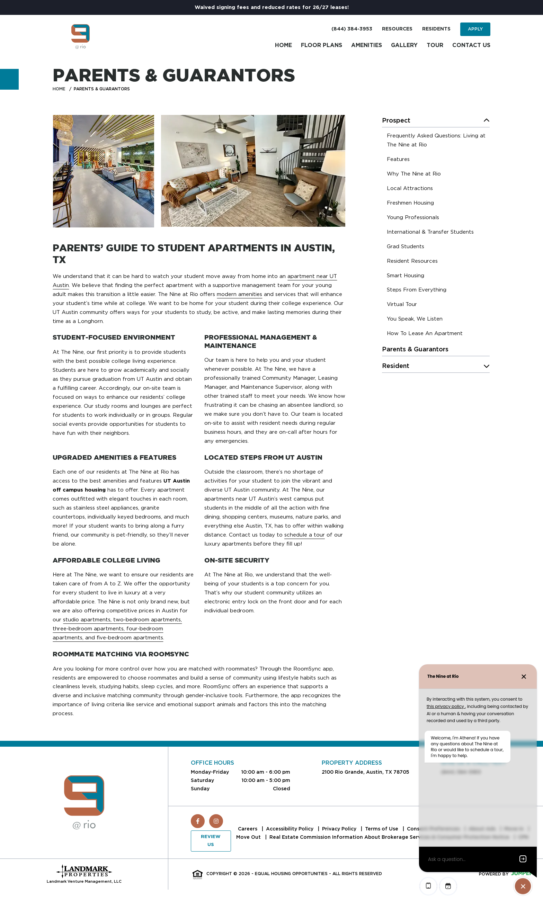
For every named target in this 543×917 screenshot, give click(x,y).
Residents (436, 29)
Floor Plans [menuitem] (321, 45)
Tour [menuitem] (435, 45)
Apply (475, 29)
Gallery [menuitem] (404, 45)
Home (59, 88)
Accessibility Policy (290, 828)
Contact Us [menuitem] (471, 45)
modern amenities (239, 294)
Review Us (211, 841)
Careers (248, 828)
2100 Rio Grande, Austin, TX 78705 (365, 772)
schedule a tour (304, 535)
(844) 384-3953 (351, 29)
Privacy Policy (340, 828)
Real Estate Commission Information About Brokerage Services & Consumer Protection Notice (390, 837)
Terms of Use (382, 828)
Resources (397, 29)
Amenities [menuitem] (366, 45)
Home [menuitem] (283, 45)
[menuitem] (438, 141)
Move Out (249, 837)
